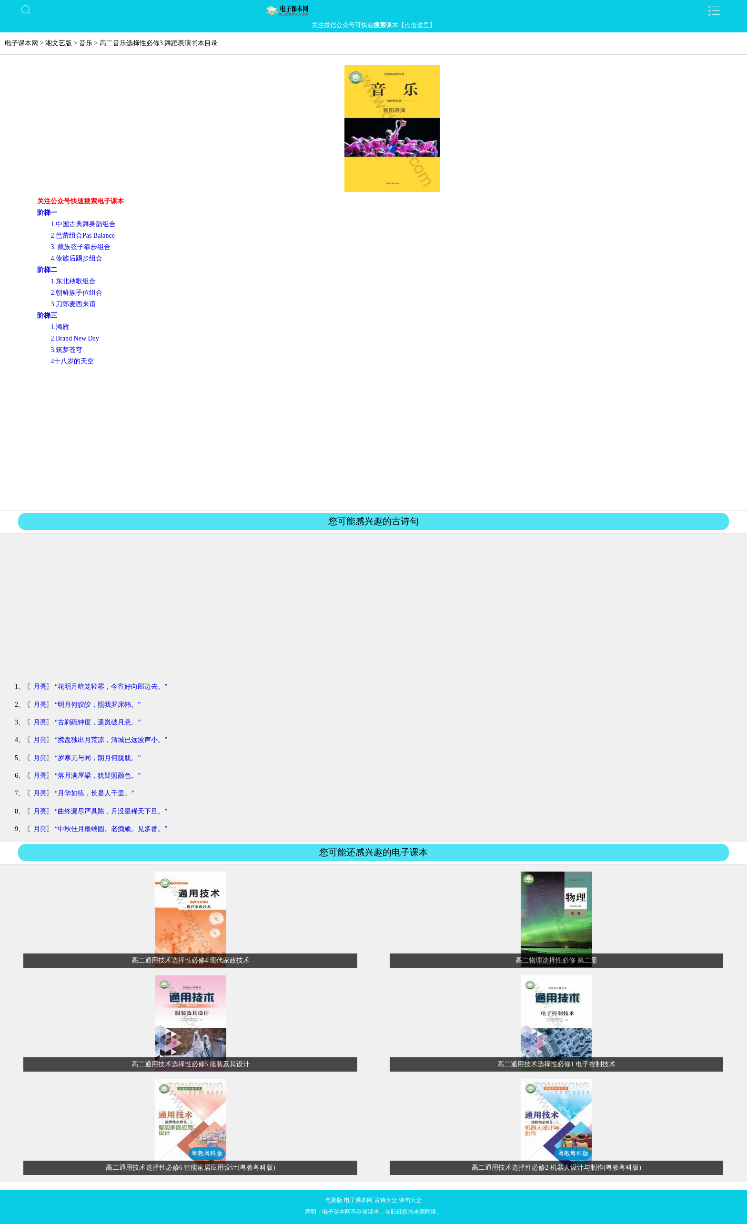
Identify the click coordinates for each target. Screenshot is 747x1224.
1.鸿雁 (59, 327)
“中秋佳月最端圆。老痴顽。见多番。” (111, 829)
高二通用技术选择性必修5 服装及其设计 (190, 1064)
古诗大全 (385, 1200)
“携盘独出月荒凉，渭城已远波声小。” (111, 739)
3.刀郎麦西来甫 (73, 304)
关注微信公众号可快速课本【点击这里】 (373, 25)
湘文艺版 (58, 43)
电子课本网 (21, 43)
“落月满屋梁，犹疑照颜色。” (98, 775)
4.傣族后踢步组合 (76, 258)
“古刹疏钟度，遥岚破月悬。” (98, 722)
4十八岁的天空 (72, 361)
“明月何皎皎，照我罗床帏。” (98, 704)
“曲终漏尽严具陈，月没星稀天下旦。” (111, 811)
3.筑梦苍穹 (66, 349)
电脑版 (334, 1200)
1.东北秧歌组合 (73, 281)
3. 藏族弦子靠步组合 (80, 247)
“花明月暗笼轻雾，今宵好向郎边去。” (111, 686)
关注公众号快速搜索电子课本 (80, 201)
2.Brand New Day (74, 338)
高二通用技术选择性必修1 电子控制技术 (556, 1064)
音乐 (85, 43)
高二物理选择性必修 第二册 (556, 960)
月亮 (40, 686)
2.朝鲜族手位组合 (76, 292)
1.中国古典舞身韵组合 (83, 224)
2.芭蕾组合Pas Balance (82, 235)
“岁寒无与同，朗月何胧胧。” (98, 758)
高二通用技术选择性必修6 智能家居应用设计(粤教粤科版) (190, 1167)
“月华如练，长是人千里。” (94, 793)
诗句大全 (410, 1200)
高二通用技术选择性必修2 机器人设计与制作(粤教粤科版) (556, 1167)
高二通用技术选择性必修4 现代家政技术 (190, 960)
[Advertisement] (373, 437)
